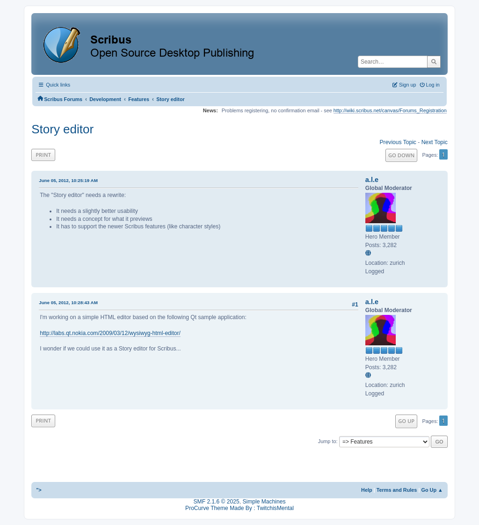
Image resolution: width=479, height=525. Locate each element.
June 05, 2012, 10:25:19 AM (68, 180)
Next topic (434, 142)
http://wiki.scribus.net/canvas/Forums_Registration (390, 110)
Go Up (406, 420)
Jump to (327, 441)
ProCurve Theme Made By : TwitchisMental (239, 508)
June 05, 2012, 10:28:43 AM (68, 302)
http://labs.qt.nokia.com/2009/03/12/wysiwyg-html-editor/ (110, 333)
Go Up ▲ (432, 490)
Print (43, 154)
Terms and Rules (397, 490)
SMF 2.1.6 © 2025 (217, 501)
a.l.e (371, 179)
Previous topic (398, 142)
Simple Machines (263, 501)
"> (39, 490)
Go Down (401, 155)
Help (366, 490)
